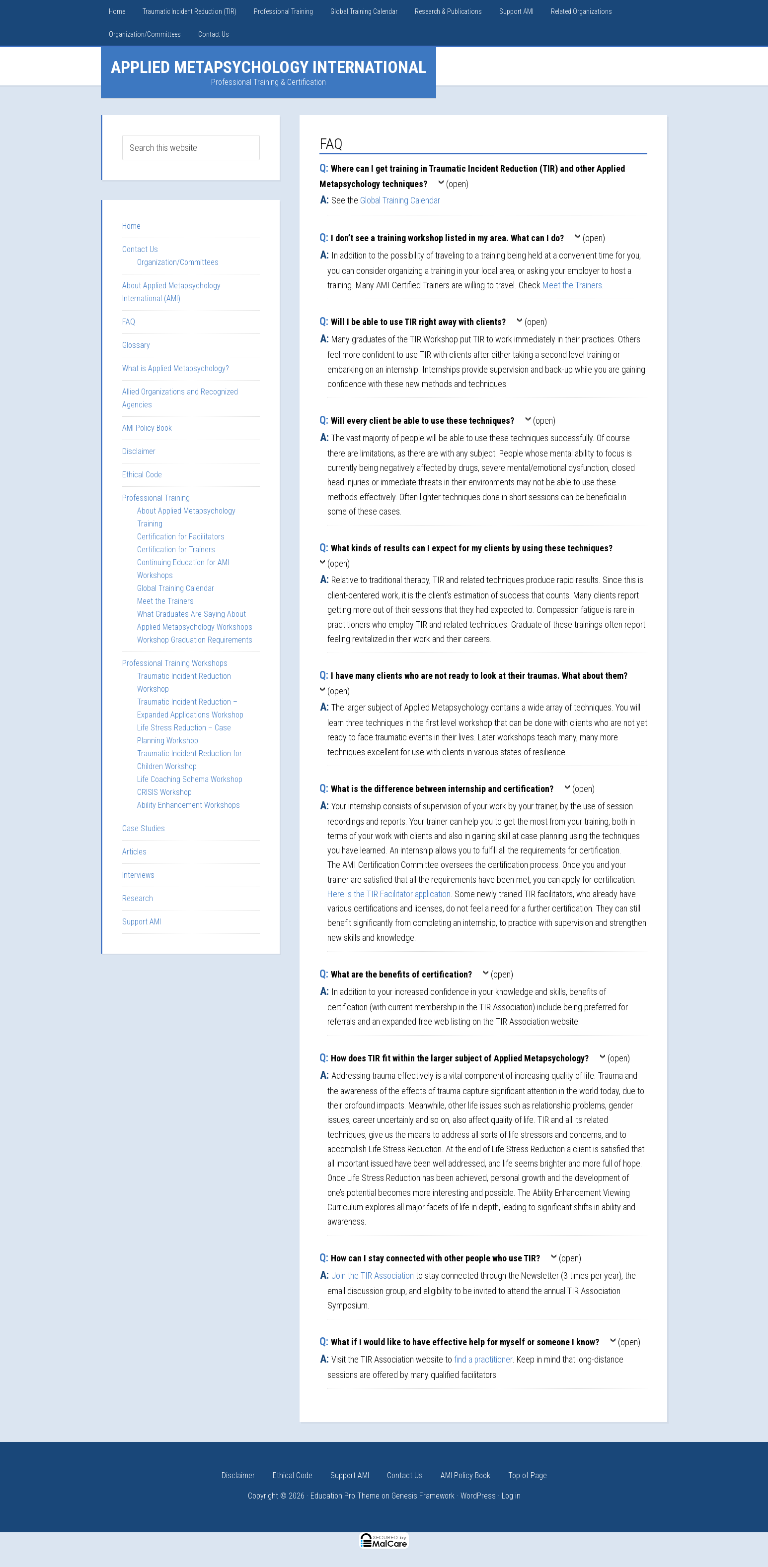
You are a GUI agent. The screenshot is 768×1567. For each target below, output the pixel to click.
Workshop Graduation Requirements (194, 640)
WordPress (478, 1496)
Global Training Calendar (400, 200)
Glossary (136, 345)
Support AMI (141, 921)
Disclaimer (138, 451)
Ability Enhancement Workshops (188, 805)
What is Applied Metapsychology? (175, 368)
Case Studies (143, 828)
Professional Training (156, 498)
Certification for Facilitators (181, 536)
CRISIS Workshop (164, 792)
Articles (134, 851)
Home (131, 226)
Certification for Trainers (176, 549)
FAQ (128, 321)
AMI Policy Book (147, 428)
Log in (511, 1496)
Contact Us (140, 249)
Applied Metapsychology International (268, 67)
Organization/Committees (178, 262)
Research (137, 898)
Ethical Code (142, 474)
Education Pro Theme (345, 1496)
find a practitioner (483, 1359)
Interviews (138, 875)
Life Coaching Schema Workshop (189, 779)
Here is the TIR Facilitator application (389, 894)
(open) (457, 184)
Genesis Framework (423, 1496)
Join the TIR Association (372, 1275)
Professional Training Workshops (175, 663)
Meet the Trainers (572, 285)
